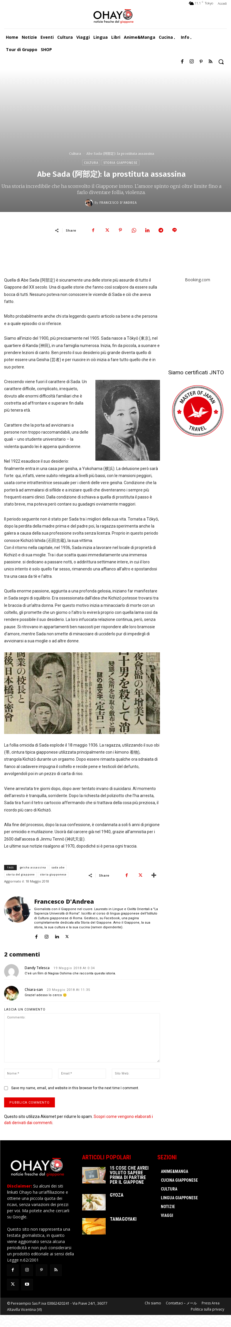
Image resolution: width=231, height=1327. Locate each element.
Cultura (75, 153)
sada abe (58, 867)
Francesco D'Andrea (118, 203)
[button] (221, 62)
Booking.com (197, 279)
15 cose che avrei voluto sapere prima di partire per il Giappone (129, 1175)
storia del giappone (20, 874)
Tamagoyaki (123, 1219)
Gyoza (117, 1195)
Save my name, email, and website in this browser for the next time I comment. (75, 1088)
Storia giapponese (120, 162)
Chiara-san (34, 989)
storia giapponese (53, 874)
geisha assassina (33, 867)
